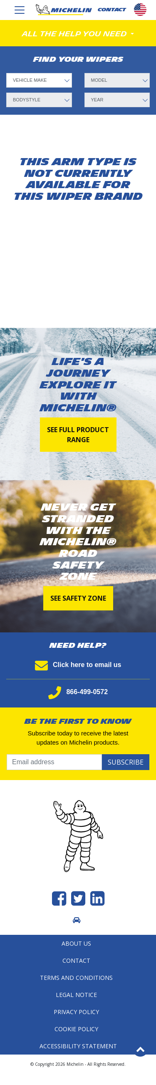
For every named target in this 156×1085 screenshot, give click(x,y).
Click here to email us (78, 664)
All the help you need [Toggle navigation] (75, 34)
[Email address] (54, 762)
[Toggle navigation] (19, 10)
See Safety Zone (78, 598)
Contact (76, 960)
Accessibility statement (78, 1046)
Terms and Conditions (76, 978)
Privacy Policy (76, 1012)
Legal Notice (76, 995)
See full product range (78, 434)
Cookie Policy (76, 1029)
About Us (76, 943)
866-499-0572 (78, 691)
